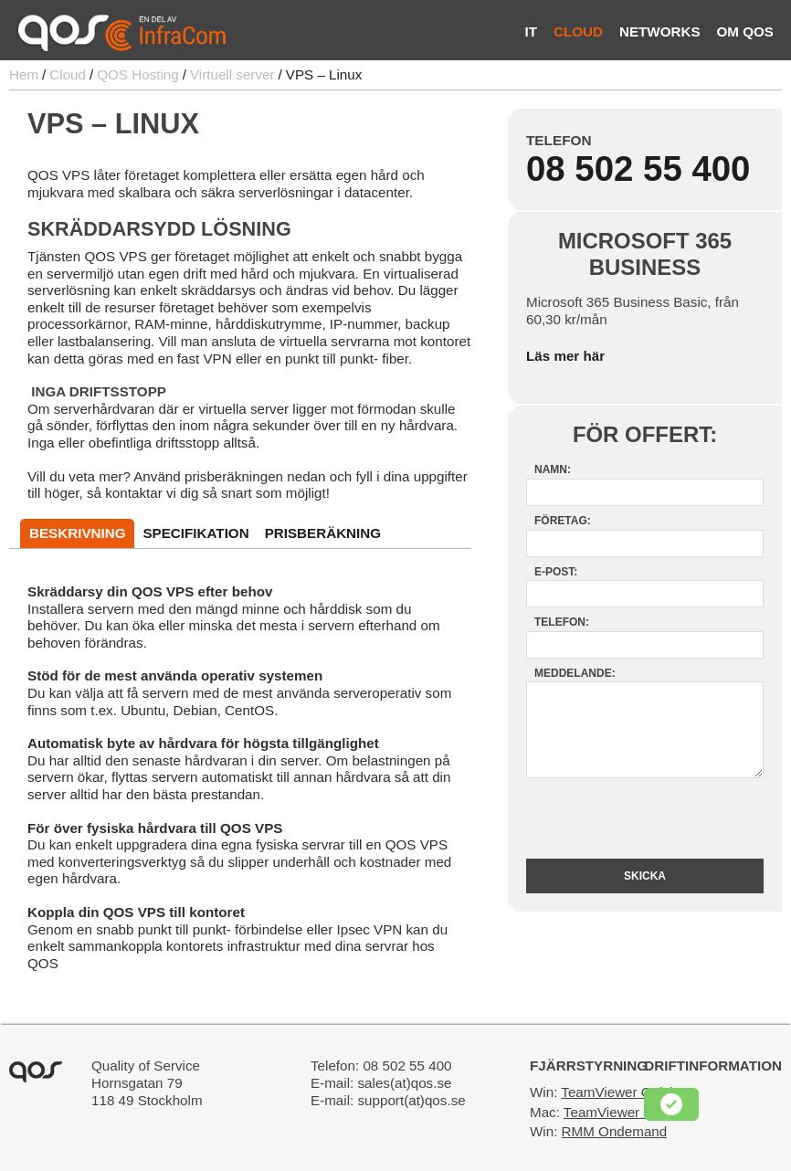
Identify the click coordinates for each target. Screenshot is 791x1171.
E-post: (555, 571)
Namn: (552, 469)
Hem (23, 74)
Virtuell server (232, 74)
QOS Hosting (137, 74)
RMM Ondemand (615, 1131)
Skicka (645, 876)
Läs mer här (565, 356)
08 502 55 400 (638, 168)
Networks (660, 31)
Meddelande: (575, 673)
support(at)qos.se (411, 1100)
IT (530, 31)
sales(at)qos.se (404, 1083)
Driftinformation (713, 1065)
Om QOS (745, 31)
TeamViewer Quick (618, 1092)
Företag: (562, 520)
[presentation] (646, 818)
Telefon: (561, 622)
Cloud (578, 31)
